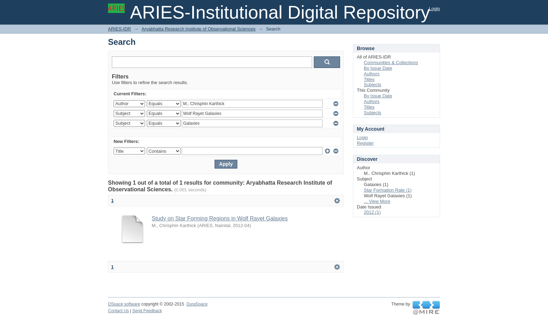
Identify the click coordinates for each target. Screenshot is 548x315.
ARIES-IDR (119, 29)
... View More (377, 201)
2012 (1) (372, 212)
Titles (369, 79)
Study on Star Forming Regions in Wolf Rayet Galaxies (220, 218)
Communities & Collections (391, 62)
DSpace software (124, 304)
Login (434, 8)
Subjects (372, 84)
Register (365, 143)
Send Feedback (147, 310)
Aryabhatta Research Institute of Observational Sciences (198, 29)
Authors (372, 73)
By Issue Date (378, 68)
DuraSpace (196, 304)
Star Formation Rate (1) (388, 190)
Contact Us (118, 310)
